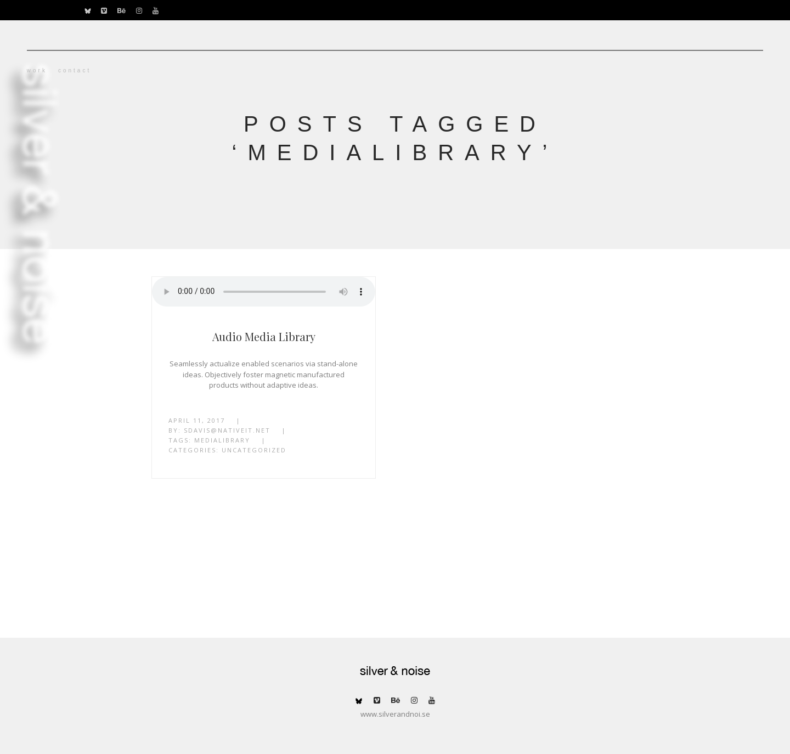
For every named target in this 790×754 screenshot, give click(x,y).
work (92, 70)
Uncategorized (254, 450)
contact (130, 70)
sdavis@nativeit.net (227, 430)
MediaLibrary (222, 440)
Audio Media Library (263, 336)
